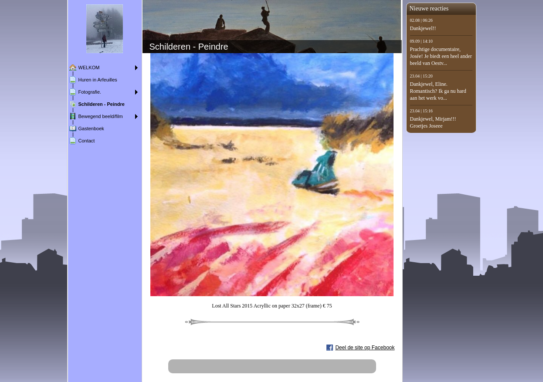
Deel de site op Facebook (364, 348)
